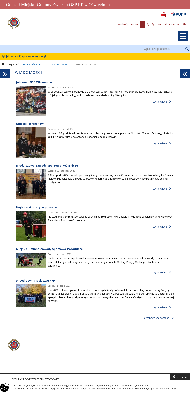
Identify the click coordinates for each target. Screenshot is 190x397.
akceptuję (180, 377)
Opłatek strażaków (30, 124)
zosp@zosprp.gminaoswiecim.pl (77, 362)
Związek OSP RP (58, 64)
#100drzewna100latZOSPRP (35, 280)
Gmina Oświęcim (32, 64)
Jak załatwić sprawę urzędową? (25, 56)
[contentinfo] (95, 352)
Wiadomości (28, 72)
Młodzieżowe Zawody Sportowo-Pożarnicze (47, 165)
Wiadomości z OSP (86, 64)
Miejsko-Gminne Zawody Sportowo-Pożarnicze (49, 249)
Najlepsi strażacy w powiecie (37, 207)
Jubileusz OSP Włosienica (34, 82)
